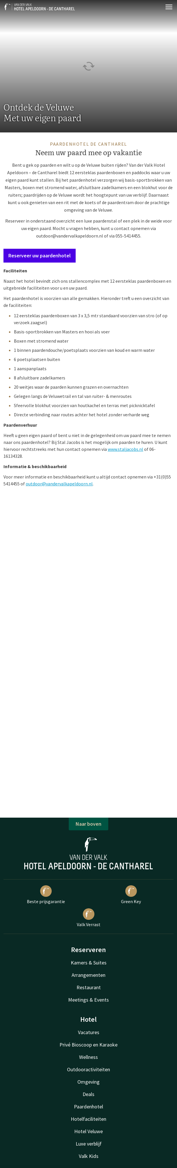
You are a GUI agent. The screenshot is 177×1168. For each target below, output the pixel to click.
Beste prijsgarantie (46, 894)
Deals (88, 1094)
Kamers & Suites (89, 962)
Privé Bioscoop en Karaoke (88, 1044)
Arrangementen (88, 975)
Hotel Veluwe (88, 1131)
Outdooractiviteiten (88, 1069)
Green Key (131, 894)
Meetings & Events (88, 999)
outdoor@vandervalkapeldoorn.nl (69, 236)
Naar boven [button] (88, 824)
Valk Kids (88, 1156)
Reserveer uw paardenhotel (39, 255)
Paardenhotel (88, 1106)
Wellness (88, 1057)
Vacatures (88, 1032)
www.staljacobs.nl (125, 449)
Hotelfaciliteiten (88, 1119)
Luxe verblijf (89, 1143)
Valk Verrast (88, 917)
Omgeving (88, 1081)
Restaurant (89, 987)
